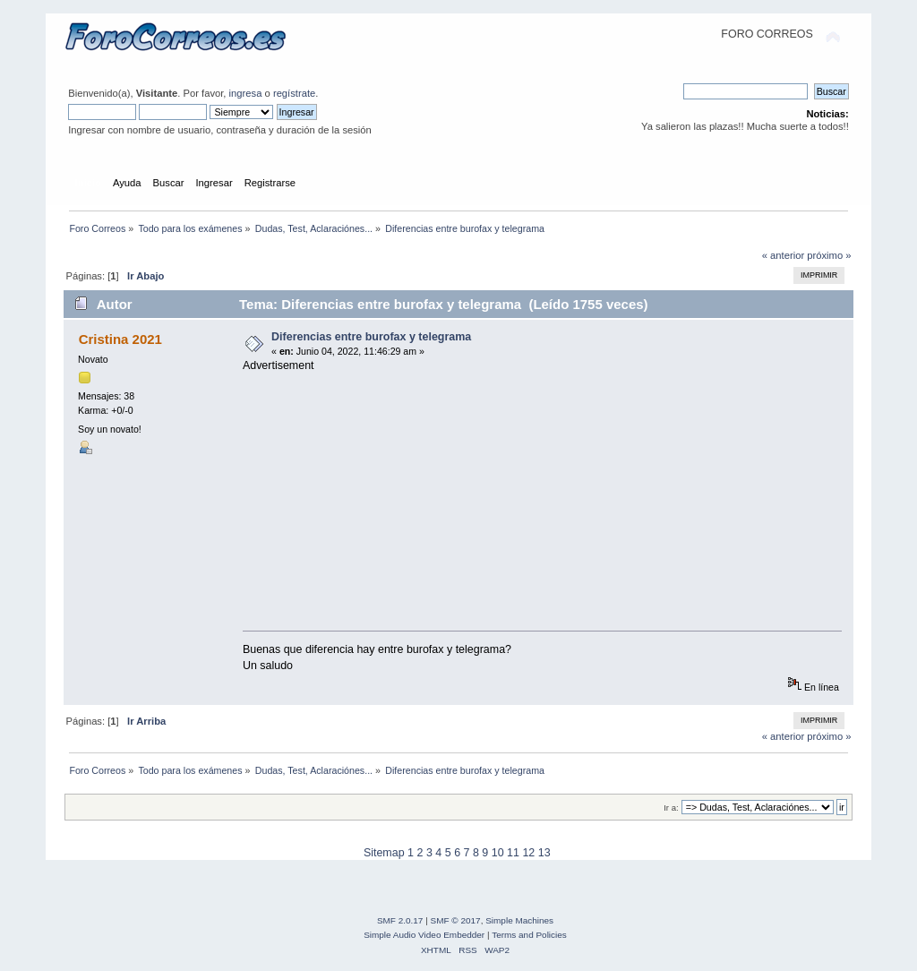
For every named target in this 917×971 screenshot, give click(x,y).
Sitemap (384, 852)
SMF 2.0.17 (400, 920)
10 (498, 852)
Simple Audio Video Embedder (424, 935)
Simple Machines (519, 920)
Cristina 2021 (120, 339)
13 (544, 852)
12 (528, 852)
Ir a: (671, 807)
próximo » (829, 255)
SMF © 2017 (456, 920)
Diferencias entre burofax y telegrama (371, 337)
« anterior (783, 255)
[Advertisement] (548, 498)
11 (513, 852)
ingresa (245, 93)
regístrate (294, 93)
